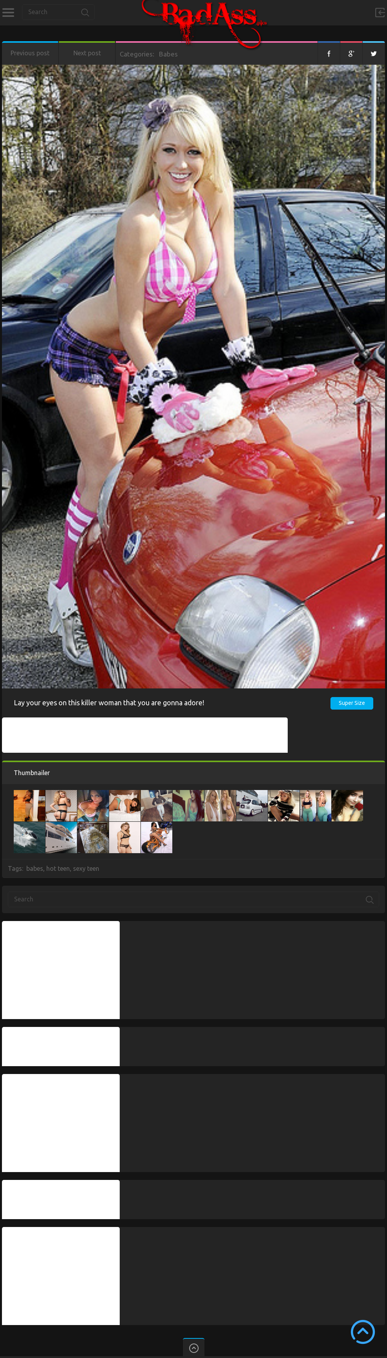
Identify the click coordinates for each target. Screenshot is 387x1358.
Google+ (351, 53)
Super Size (352, 703)
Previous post (30, 52)
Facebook (329, 53)
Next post (87, 52)
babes (34, 868)
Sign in (380, 12)
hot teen (58, 868)
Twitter (374, 53)
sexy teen (86, 868)
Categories (8, 12)
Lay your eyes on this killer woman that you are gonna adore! (109, 702)
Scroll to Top (362, 1332)
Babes (168, 54)
